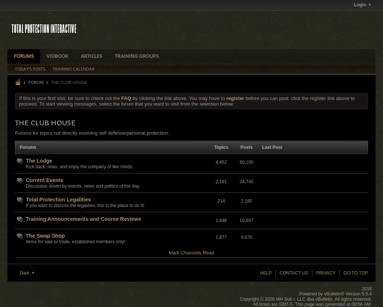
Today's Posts (30, 69)
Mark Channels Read (191, 253)
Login (362, 4)
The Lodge (39, 161)
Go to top (355, 273)
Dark (27, 273)
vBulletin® (334, 294)
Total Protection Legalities (58, 200)
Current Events (44, 180)
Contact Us (293, 273)
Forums (24, 56)
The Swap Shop (45, 236)
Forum (35, 82)
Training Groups (137, 56)
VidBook (57, 56)
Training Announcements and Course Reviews (83, 219)
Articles (91, 56)
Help (266, 273)
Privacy (325, 273)
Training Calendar (74, 69)
